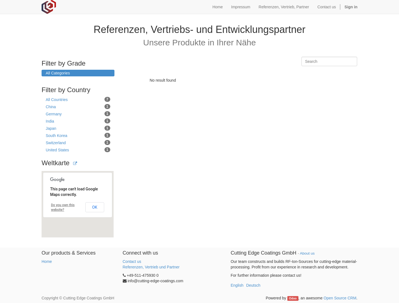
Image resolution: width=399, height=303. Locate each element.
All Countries (78, 99)
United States (78, 149)
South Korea (78, 135)
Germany (78, 113)
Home (47, 261)
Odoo (292, 298)
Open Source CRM (340, 298)
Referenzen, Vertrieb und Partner (151, 267)
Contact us (132, 261)
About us (307, 253)
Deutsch (253, 285)
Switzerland (78, 142)
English (237, 285)
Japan (78, 128)
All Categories (58, 73)
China (78, 106)
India (78, 120)
